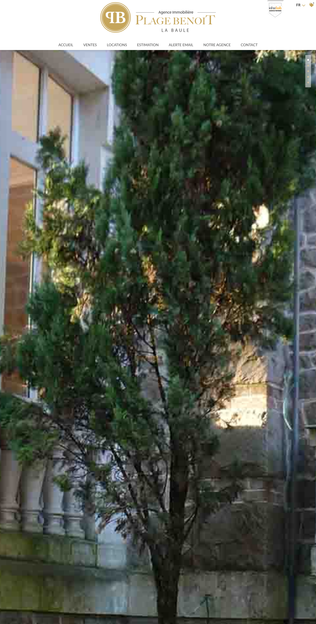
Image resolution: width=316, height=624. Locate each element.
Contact (249, 45)
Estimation (148, 45)
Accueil (65, 45)
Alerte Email (181, 45)
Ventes (90, 45)
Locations (117, 45)
